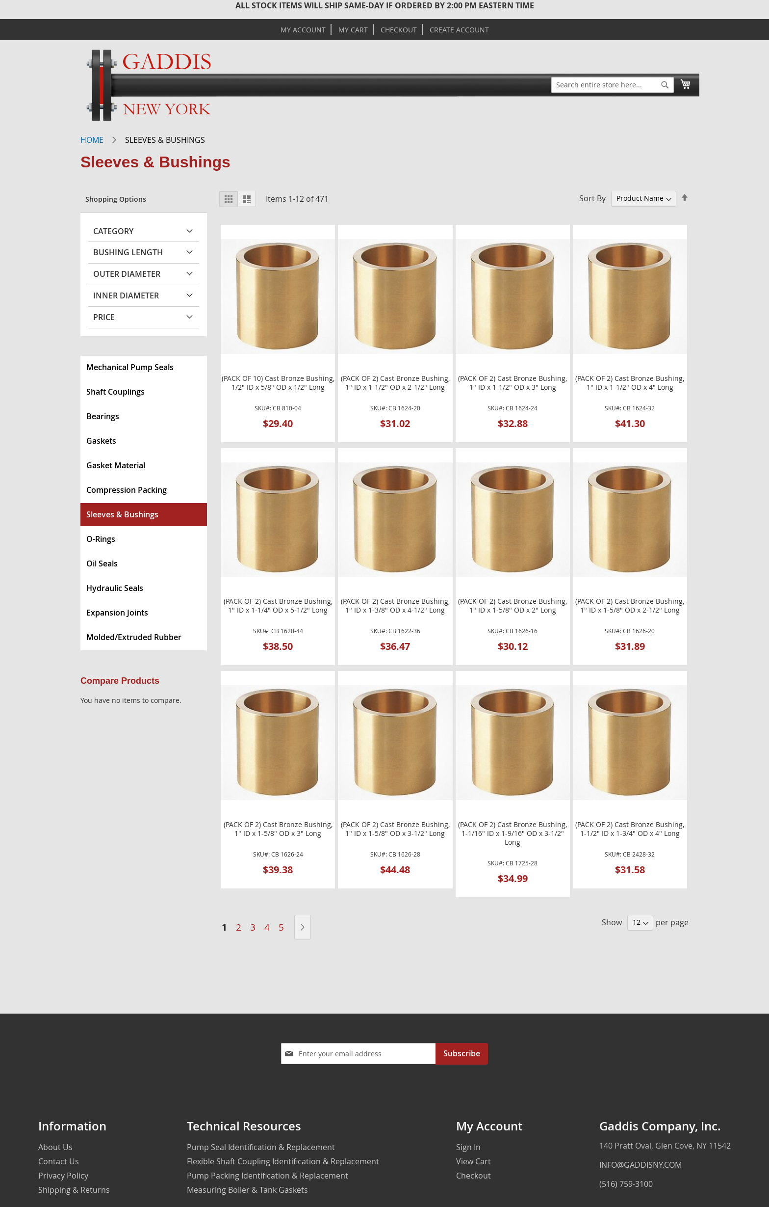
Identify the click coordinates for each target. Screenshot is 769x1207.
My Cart (353, 30)
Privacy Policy (63, 1175)
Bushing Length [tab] (128, 252)
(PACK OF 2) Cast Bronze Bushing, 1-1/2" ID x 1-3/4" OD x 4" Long (629, 829)
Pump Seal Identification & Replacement (261, 1147)
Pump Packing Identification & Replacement (267, 1175)
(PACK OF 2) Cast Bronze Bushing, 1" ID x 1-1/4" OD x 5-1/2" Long (278, 606)
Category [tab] (113, 231)
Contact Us (58, 1161)
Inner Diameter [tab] (126, 295)
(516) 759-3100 (626, 1184)
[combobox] (612, 85)
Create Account (459, 30)
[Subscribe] (462, 1054)
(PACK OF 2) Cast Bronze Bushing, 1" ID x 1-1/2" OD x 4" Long (629, 383)
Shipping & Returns (74, 1189)
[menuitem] (143, 367)
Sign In (468, 1147)
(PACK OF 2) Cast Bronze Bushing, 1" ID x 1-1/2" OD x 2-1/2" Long (395, 383)
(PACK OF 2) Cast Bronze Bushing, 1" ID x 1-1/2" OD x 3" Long (512, 383)
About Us (55, 1147)
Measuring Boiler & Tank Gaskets (247, 1189)
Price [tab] (104, 317)
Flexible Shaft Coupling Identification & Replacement (283, 1161)
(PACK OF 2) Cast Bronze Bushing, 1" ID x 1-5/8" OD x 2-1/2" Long (629, 606)
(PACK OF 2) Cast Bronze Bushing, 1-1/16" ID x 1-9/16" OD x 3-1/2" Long (512, 833)
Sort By (592, 197)
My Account (303, 30)
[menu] (143, 503)
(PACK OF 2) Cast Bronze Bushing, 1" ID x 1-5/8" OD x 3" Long (278, 829)
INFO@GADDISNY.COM (640, 1164)
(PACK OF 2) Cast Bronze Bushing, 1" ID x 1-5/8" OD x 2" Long (512, 606)
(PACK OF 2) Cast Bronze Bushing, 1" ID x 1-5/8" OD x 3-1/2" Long (395, 829)
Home (91, 139)
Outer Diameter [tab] (126, 273)
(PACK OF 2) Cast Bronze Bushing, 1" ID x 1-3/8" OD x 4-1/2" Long (395, 606)
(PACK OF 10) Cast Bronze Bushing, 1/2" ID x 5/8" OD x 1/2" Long (278, 383)
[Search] (665, 85)
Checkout (399, 30)
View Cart (473, 1161)
